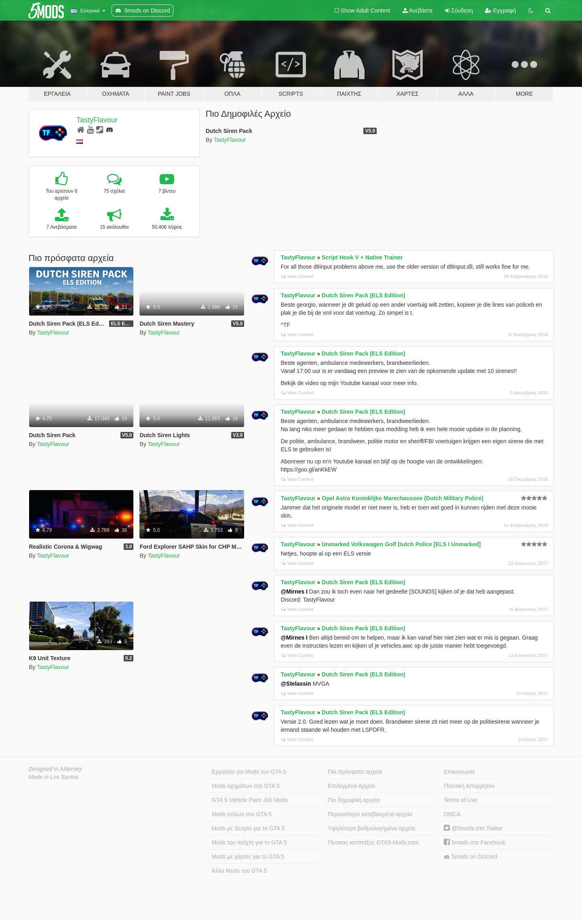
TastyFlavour (97, 120)
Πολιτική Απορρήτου (469, 786)
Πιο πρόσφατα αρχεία (355, 771)
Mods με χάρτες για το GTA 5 (248, 856)
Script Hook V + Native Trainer (362, 257)
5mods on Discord (470, 856)
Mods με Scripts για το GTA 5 (248, 828)
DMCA (452, 814)
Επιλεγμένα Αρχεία (351, 786)
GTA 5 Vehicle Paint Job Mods (250, 800)
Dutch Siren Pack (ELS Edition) (363, 295)
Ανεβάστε (418, 10)
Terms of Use (460, 800)
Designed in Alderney (55, 769)
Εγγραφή (500, 10)
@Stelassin (295, 683)
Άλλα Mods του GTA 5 (239, 870)
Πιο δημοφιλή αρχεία (354, 800)
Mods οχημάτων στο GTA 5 (246, 786)
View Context (297, 276)
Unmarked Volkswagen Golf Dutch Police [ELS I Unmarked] (401, 544)
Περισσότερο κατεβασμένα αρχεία (370, 814)
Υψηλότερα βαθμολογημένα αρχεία (371, 828)
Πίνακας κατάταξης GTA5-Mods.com (373, 842)
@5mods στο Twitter (473, 828)
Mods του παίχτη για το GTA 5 (249, 842)
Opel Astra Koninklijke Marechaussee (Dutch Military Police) (402, 498)
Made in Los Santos (54, 777)
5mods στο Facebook (474, 842)
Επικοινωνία (459, 771)
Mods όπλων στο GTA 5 (242, 814)
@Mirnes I (294, 591)
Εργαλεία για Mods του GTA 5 (249, 771)
